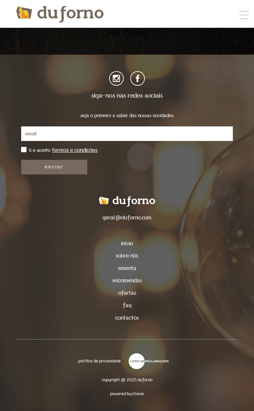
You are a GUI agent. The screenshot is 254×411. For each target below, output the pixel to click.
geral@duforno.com (127, 217)
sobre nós (127, 255)
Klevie (138, 394)
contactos (127, 318)
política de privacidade (99, 361)
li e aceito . (64, 150)
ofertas (127, 293)
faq (127, 305)
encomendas (127, 280)
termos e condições (75, 150)
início (127, 243)
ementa (127, 268)
